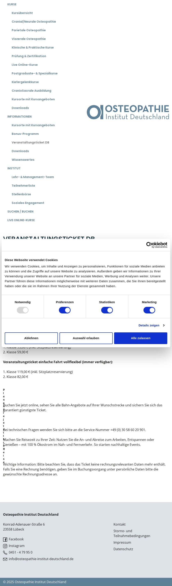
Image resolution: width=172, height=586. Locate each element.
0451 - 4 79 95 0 (17, 552)
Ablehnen (31, 338)
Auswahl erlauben (86, 338)
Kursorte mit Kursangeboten (33, 99)
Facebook (13, 539)
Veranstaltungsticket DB (30, 142)
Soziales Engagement (28, 203)
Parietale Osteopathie (29, 30)
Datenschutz (123, 549)
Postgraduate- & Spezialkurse (35, 73)
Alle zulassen (140, 338)
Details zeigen (149, 325)
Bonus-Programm (25, 134)
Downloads (20, 108)
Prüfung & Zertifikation (29, 56)
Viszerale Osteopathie (29, 39)
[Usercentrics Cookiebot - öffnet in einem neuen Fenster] (149, 245)
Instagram (14, 545)
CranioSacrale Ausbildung (31, 91)
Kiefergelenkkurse (25, 82)
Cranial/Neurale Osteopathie (34, 22)
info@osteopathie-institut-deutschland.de (38, 559)
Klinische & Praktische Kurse (33, 47)
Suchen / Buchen (20, 211)
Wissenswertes (23, 160)
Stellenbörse (21, 194)
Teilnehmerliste (23, 186)
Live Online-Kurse (25, 65)
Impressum (122, 542)
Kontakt (120, 524)
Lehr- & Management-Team (33, 177)
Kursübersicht (22, 13)
